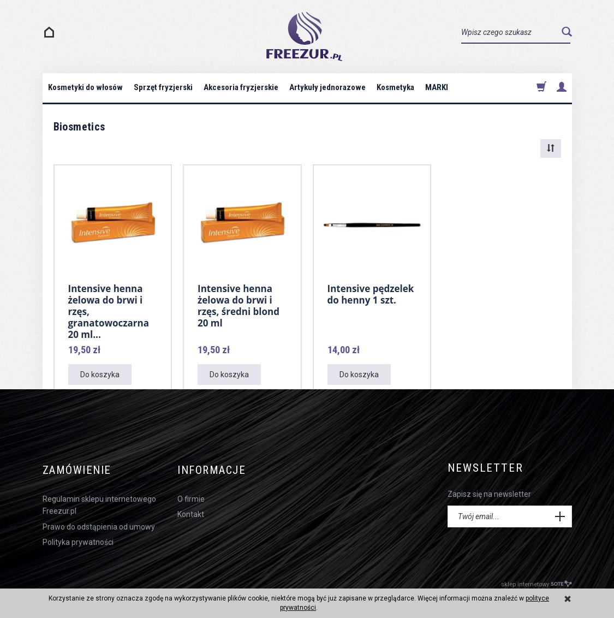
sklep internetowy (536, 580)
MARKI (436, 87)
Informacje (214, 468)
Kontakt (190, 511)
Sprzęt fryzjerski (163, 87)
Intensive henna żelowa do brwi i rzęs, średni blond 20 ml (238, 305)
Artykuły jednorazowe (327, 87)
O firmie (191, 495)
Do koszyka (100, 374)
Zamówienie (78, 468)
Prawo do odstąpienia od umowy (99, 523)
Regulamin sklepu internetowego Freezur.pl (99, 501)
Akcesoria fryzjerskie (241, 87)
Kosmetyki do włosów (85, 87)
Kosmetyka (395, 87)
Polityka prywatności (78, 538)
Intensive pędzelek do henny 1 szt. (370, 294)
